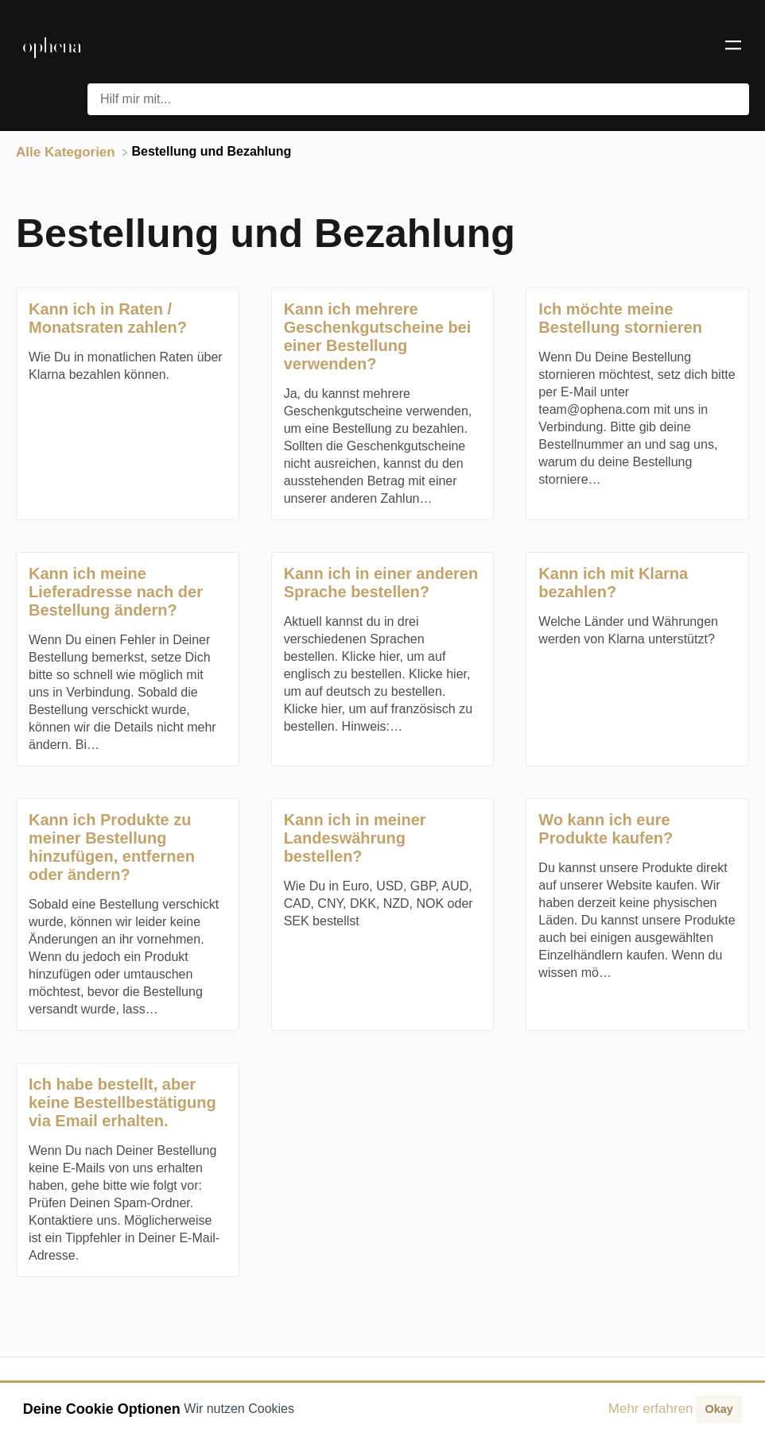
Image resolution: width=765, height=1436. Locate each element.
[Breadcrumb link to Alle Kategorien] (67, 151)
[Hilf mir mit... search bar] (418, 99)
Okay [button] (718, 1409)
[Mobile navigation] (733, 48)
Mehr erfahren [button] (650, 1408)
